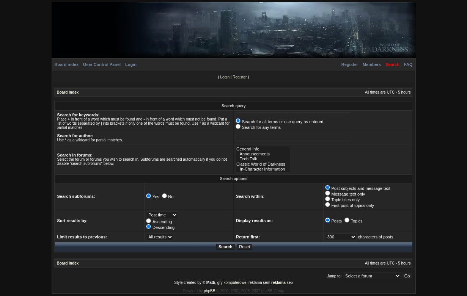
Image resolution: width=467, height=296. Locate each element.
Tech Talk (262, 159)
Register (349, 64)
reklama (278, 282)
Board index (67, 64)
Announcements (262, 154)
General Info (262, 149)
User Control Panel (102, 64)
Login (131, 64)
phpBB (209, 291)
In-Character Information (262, 169)
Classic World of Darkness (262, 164)
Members (372, 64)
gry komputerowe (232, 282)
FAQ (408, 64)
